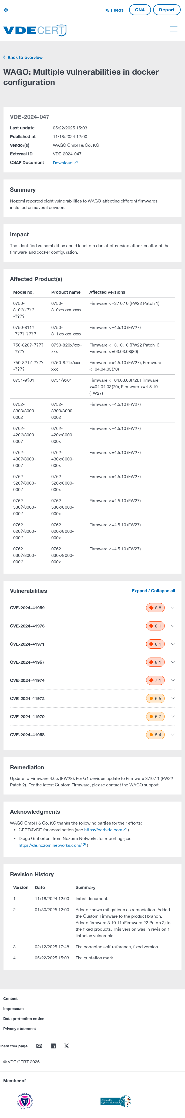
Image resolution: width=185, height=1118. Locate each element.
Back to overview (24, 57)
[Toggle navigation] (174, 29)
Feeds (116, 9)
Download (63, 162)
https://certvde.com (103, 829)
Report (167, 9)
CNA (140, 9)
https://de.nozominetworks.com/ (50, 845)
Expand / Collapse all (153, 590)
